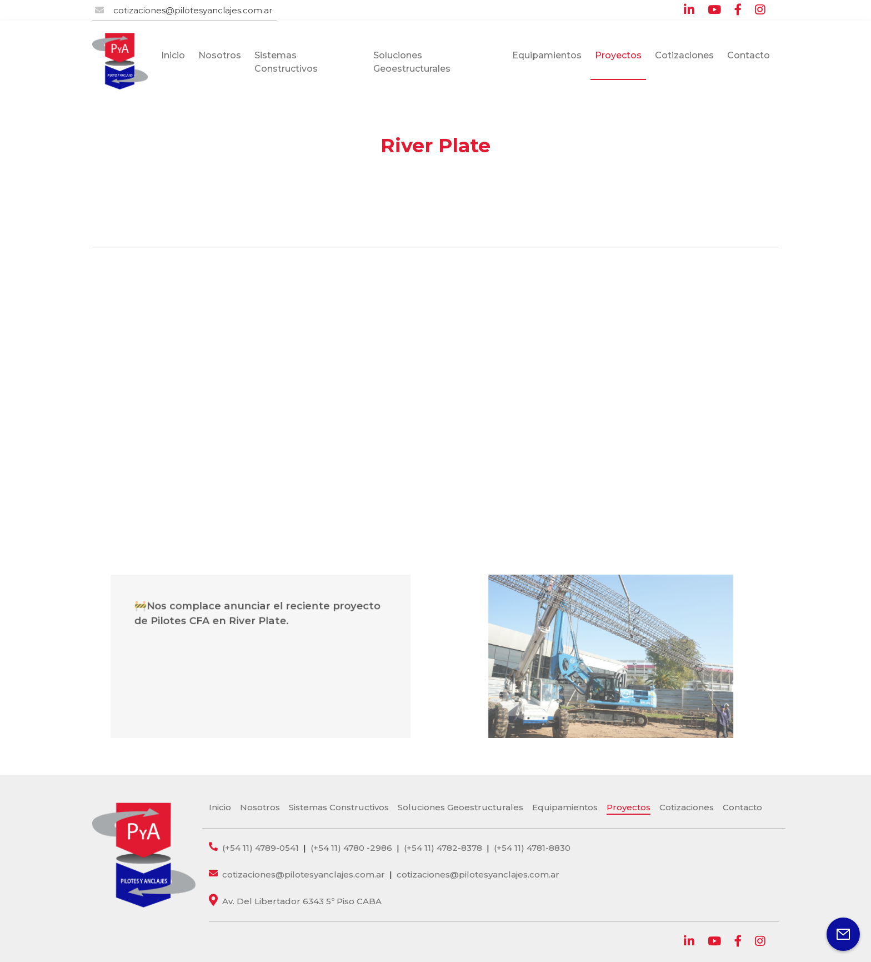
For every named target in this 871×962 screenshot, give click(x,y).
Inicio (173, 55)
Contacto (748, 55)
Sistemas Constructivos (286, 62)
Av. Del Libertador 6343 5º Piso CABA (302, 901)
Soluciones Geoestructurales (411, 62)
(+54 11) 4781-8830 (532, 848)
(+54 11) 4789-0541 (260, 848)
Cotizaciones (684, 55)
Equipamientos (547, 55)
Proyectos (618, 55)
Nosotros (219, 55)
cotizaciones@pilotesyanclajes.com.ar (192, 10)
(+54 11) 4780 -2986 (351, 848)
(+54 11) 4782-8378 (443, 848)
